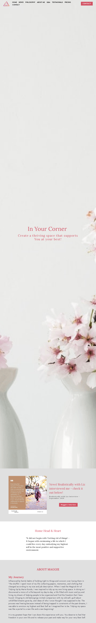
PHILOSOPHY (30, 2)
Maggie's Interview (68, 505)
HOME (14, 2)
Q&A (48, 2)
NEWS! (21, 2)
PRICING (68, 2)
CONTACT (16, 5)
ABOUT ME (41, 2)
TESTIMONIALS (57, 2)
